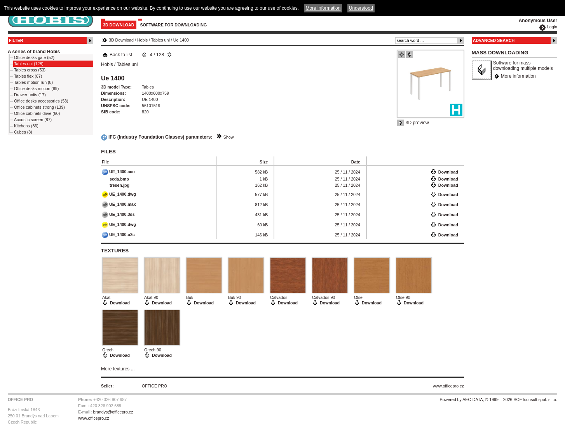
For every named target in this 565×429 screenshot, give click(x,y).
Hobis (142, 40)
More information (518, 76)
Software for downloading (173, 25)
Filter (16, 40)
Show (228, 137)
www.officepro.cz (448, 386)
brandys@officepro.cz (113, 412)
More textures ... (118, 369)
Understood (361, 8)
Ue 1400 (181, 40)
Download (448, 172)
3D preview (417, 122)
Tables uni (160, 40)
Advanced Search (494, 40)
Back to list (117, 54)
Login (552, 26)
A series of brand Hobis (34, 51)
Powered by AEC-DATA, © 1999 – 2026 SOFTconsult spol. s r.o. (498, 399)
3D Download (118, 25)
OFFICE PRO (154, 386)
